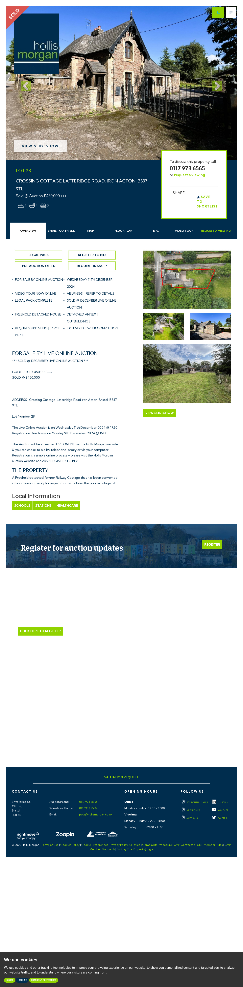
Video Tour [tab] (184, 231)
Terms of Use (50, 845)
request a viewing (189, 175)
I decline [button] (22, 980)
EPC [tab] (156, 231)
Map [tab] (90, 231)
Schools (22, 505)
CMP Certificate (184, 845)
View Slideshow (40, 146)
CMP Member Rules (210, 845)
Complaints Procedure (157, 845)
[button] (23, 83)
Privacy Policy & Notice (125, 845)
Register (212, 544)
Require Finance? (92, 266)
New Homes (190, 810)
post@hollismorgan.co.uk (95, 814)
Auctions (189, 818)
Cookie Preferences (94, 845)
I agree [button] (9, 980)
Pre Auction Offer (38, 266)
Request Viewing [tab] (216, 231)
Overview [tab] (28, 231)
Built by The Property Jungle (135, 849)
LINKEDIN (220, 802)
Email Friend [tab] (61, 231)
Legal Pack (39, 255)
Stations (43, 505)
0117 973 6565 (187, 168)
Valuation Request (121, 777)
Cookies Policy (70, 845)
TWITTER (219, 818)
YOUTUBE (220, 810)
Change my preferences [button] (43, 980)
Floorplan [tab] (123, 231)
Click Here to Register (40, 631)
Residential (194, 802)
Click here (121, 729)
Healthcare (67, 505)
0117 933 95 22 (88, 808)
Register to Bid (92, 255)
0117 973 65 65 (88, 802)
